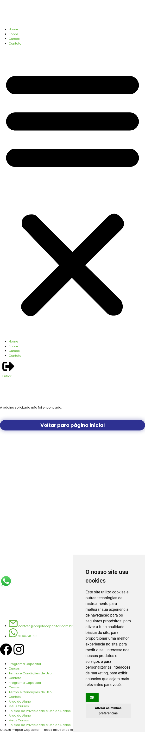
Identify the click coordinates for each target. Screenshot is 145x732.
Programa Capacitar (25, 664)
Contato (15, 43)
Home (13, 29)
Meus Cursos (19, 706)
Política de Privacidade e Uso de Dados (40, 711)
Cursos (14, 38)
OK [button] (92, 697)
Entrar (7, 376)
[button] (72, 192)
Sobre (13, 34)
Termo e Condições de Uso (30, 673)
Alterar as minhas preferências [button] (108, 710)
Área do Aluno (20, 701)
